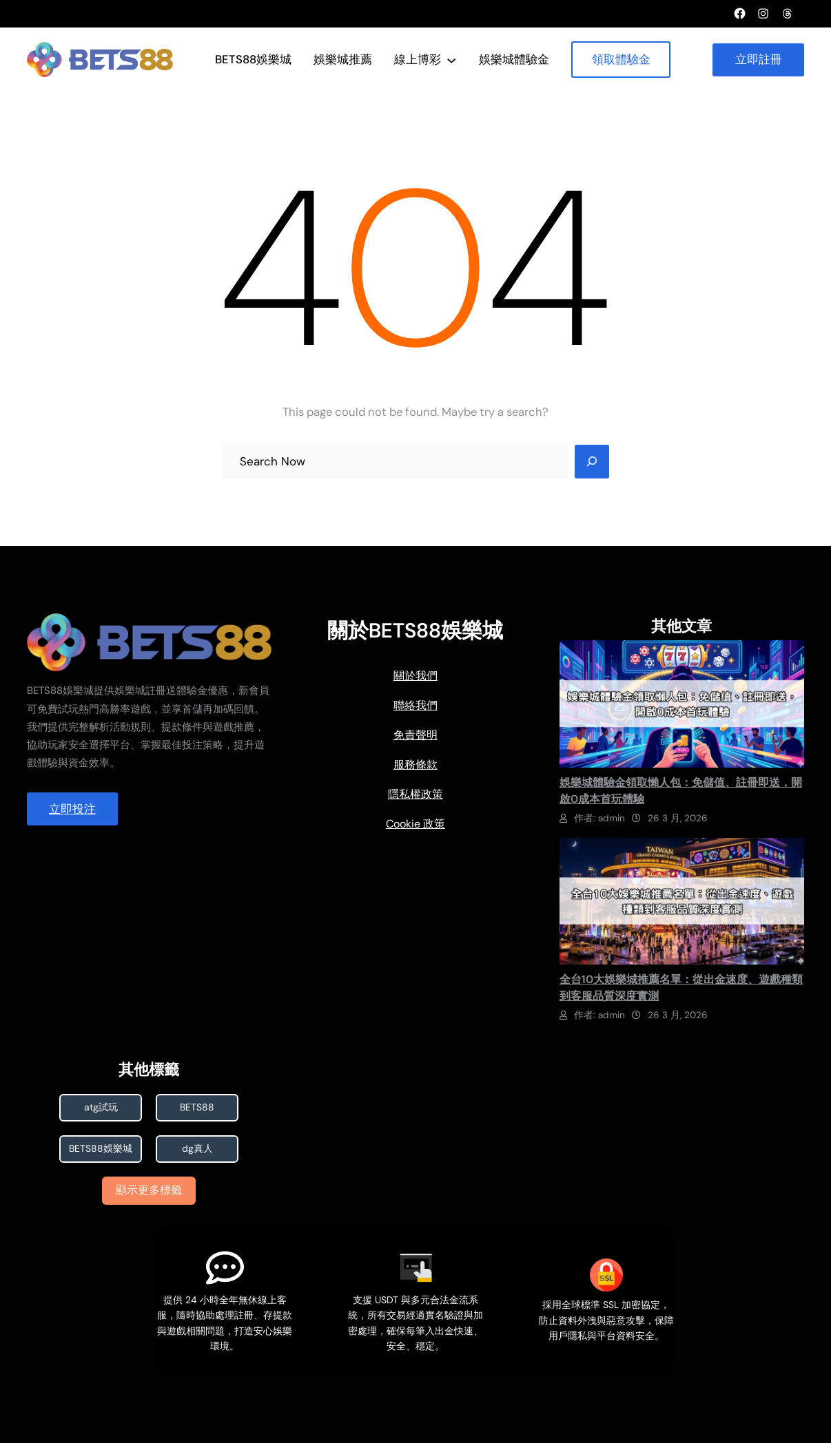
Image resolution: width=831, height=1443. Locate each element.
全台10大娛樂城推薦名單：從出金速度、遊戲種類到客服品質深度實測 (681, 987)
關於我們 (415, 675)
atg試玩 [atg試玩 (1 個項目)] (101, 1108)
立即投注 (72, 809)
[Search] (592, 462)
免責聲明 (415, 735)
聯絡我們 (415, 705)
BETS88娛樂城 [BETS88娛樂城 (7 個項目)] (101, 1149)
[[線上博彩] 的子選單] (451, 59)
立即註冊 (758, 59)
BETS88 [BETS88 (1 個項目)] (198, 1108)
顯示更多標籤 (149, 1190)
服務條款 (415, 764)
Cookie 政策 (415, 824)
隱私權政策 (415, 794)
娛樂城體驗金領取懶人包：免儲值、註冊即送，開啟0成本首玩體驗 (681, 790)
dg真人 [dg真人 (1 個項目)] (197, 1149)
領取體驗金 (621, 59)
